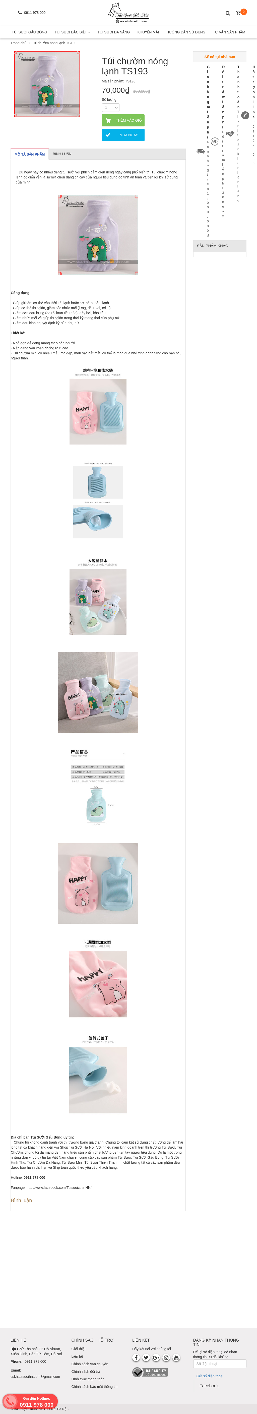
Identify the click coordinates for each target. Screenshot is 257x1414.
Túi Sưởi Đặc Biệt (72, 32)
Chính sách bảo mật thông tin (94, 1387)
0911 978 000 (35, 1361)
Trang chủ (19, 43)
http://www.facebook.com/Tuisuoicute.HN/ (59, 1188)
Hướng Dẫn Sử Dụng (185, 32)
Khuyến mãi (148, 32)
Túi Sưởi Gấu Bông (29, 32)
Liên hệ (77, 1356)
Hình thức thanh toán (88, 1379)
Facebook (209, 1385)
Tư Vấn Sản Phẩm (229, 32)
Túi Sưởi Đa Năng (114, 32)
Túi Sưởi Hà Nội (56, 1409)
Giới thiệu (79, 1349)
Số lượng (109, 100)
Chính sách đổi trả (86, 1372)
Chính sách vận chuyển (90, 1364)
